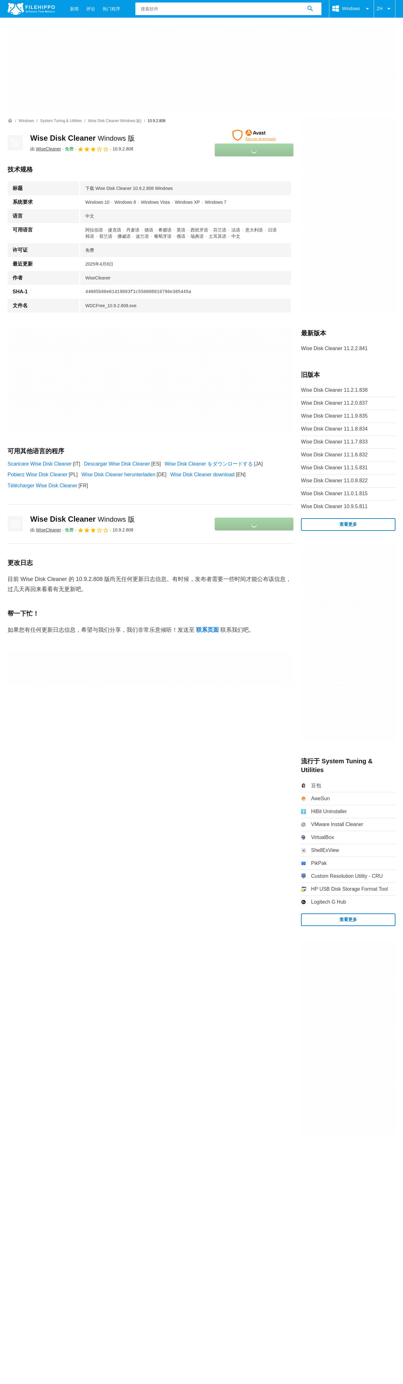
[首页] (10, 121)
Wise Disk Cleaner (82, 138)
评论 (90, 8)
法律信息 (117, 1180)
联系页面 (207, 630)
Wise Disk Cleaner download (202, 474)
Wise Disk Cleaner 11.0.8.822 (334, 480)
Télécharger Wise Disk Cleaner (42, 485)
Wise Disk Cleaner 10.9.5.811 (334, 506)
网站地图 (74, 1168)
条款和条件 (20, 1180)
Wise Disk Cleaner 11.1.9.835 (334, 416)
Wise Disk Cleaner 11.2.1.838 (334, 390)
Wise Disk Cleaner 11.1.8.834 (334, 428)
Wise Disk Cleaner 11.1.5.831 (334, 467)
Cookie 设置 (172, 1180)
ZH (385, 9)
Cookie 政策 (55, 1180)
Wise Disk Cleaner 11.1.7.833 (334, 441)
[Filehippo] (31, 9)
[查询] (228, 9)
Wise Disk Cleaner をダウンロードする (209, 463)
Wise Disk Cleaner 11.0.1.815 (334, 493)
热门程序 (111, 8)
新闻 (74, 8)
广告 (50, 1168)
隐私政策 (88, 1180)
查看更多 (348, 524)
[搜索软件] (310, 9)
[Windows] (26, 121)
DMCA (143, 1180)
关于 (13, 1168)
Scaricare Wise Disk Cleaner (40, 463)
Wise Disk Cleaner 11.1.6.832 (334, 454)
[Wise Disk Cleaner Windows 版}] (114, 121)
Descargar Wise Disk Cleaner (117, 463)
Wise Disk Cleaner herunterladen (119, 474)
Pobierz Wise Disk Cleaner (37, 474)
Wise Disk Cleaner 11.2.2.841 (334, 348)
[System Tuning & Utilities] (61, 121)
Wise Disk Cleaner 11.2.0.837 (334, 403)
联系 (31, 1168)
